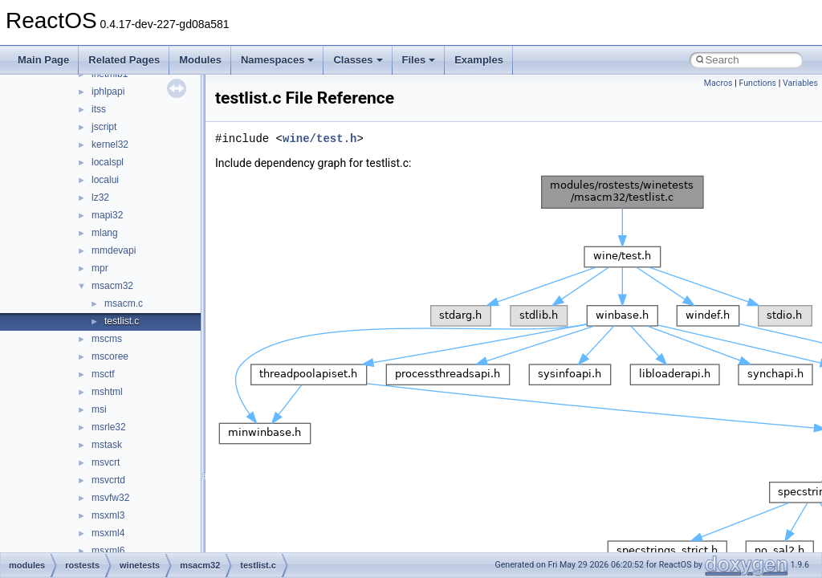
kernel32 (110, 144)
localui (105, 179)
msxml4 (108, 533)
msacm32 (112, 285)
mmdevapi (114, 250)
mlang (105, 232)
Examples (478, 60)
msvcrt (106, 462)
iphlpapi (108, 91)
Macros (718, 83)
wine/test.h (319, 138)
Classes (357, 60)
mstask (107, 444)
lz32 (100, 197)
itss (99, 109)
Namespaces (278, 60)
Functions (757, 83)
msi (99, 409)
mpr (100, 268)
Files (419, 60)
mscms (107, 338)
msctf (103, 374)
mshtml (107, 391)
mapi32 (107, 215)
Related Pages (124, 60)
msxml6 (108, 550)
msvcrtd (108, 480)
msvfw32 (110, 497)
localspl (108, 162)
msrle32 (109, 427)
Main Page (43, 60)
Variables (800, 83)
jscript (104, 126)
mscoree (110, 356)
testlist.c (121, 321)
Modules (200, 60)
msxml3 (108, 515)
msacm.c (123, 303)
